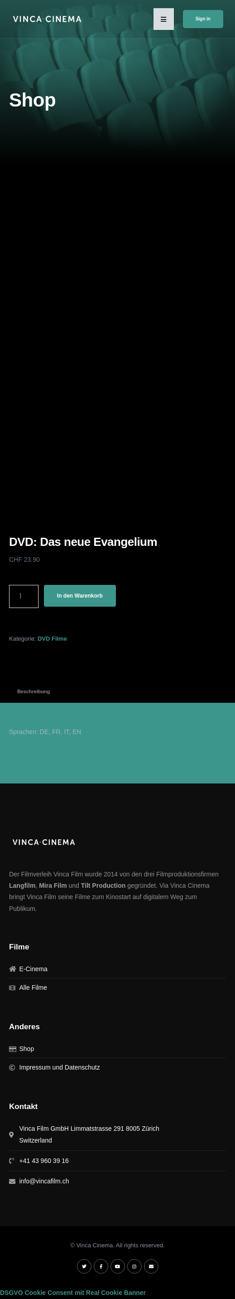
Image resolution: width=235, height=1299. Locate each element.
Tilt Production (103, 885)
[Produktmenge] (23, 596)
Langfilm (22, 885)
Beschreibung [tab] (33, 691)
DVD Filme (52, 638)
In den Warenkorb (80, 596)
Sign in (203, 18)
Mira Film (53, 885)
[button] (163, 19)
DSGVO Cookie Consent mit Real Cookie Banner (73, 1292)
